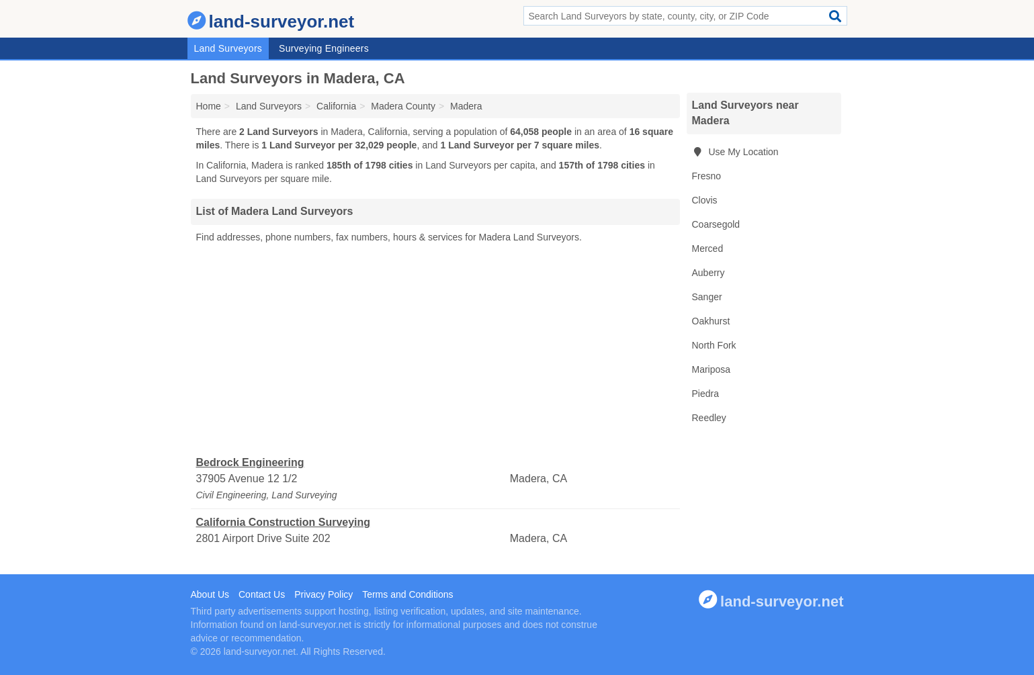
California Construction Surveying (283, 522)
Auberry (708, 272)
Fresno (707, 176)
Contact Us (262, 594)
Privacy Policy (323, 594)
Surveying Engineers (324, 48)
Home (208, 106)
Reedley (709, 417)
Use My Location (735, 151)
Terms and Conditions (407, 594)
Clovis (705, 200)
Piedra (705, 393)
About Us (210, 594)
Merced (708, 248)
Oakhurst (711, 321)
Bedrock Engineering (250, 462)
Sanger (707, 296)
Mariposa (711, 369)
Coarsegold (716, 224)
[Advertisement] (435, 350)
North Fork (714, 345)
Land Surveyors (228, 48)
